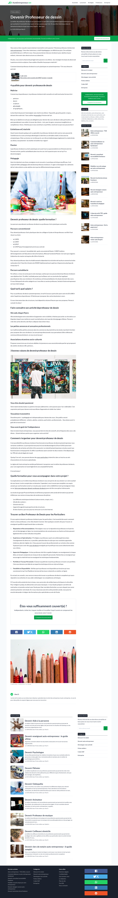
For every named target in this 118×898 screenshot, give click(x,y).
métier (96, 119)
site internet (90, 115)
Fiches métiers (15, 12)
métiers (97, 117)
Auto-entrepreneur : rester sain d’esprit (97, 238)
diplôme (83, 121)
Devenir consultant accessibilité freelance (97, 155)
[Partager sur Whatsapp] (43, 632)
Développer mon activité (88, 77)
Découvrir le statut (86, 70)
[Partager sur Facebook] (16, 632)
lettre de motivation (86, 113)
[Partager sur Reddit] (70, 632)
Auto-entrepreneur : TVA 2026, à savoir (98, 132)
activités (102, 117)
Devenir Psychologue (34, 752)
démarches (101, 119)
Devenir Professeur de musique (39, 815)
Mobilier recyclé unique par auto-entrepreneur (98, 167)
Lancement (83, 2)
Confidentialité (63, 874)
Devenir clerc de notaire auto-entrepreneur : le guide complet (48, 848)
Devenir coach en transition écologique (97, 202)
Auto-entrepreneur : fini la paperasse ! (99, 226)
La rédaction (62, 878)
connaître (38, 115)
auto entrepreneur (16, 50)
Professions (99, 2)
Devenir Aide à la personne (37, 721)
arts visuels (16, 106)
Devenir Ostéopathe (34, 784)
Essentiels (75, 2)
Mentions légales (64, 872)
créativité (83, 119)
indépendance (90, 119)
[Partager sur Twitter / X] (30, 632)
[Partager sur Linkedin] (57, 632)
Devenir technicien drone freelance (98, 179)
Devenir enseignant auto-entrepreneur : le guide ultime (46, 737)
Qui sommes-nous (64, 876)
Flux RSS (61, 883)
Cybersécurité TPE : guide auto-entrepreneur (98, 214)
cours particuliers (42, 457)
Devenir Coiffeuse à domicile (37, 831)
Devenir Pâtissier (32, 768)
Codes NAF (84, 84)
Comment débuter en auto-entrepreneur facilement (97, 144)
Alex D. (23, 29)
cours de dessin (34, 545)
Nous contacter (63, 885)
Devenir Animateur (33, 799)
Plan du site (62, 881)
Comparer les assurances (102, 38)
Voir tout (41, 26)
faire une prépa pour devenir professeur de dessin (30, 488)
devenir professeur (90, 117)
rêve (87, 121)
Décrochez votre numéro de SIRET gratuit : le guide (36, 78)
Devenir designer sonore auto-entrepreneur (98, 191)
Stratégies (91, 2)
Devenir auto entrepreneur (89, 73)
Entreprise (107, 2)
